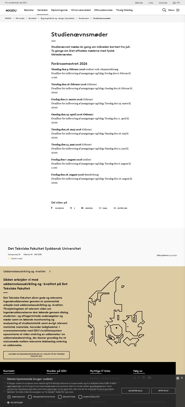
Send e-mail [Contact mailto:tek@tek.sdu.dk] (15, 258)
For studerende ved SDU (16, 2)
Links (151, 2)
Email (103, 208)
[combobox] (177, 378)
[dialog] (92, 391)
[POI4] (117, 329)
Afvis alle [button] (163, 390)
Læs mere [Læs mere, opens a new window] (69, 392)
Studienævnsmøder (102, 18)
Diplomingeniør (59, 10)
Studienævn (84, 18)
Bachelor (29, 10)
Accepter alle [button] (135, 390)
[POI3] (112, 339)
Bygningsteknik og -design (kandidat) (57, 18)
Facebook (57, 208)
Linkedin (87, 208)
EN (178, 2)
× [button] (182, 378)
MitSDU (8, 18)
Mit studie (20, 18)
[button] (62, 402)
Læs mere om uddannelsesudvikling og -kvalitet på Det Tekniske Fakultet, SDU (36, 355)
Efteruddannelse (103, 10)
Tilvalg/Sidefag (124, 10)
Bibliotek (139, 2)
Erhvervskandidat (81, 10)
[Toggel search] (164, 10)
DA (174, 2)
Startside (163, 2)
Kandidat (42, 10)
